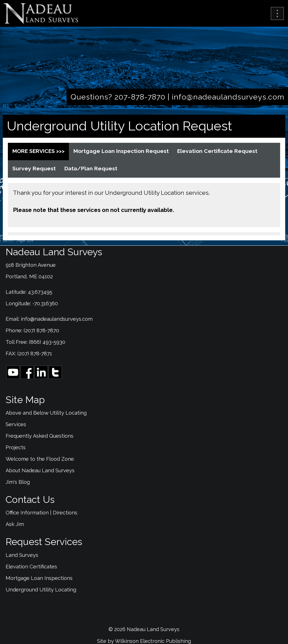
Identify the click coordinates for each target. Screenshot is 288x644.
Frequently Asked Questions (39, 436)
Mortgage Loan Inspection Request (121, 151)
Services (16, 424)
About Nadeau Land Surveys (40, 470)
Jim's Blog (18, 482)
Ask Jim (15, 524)
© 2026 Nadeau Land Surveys (144, 629)
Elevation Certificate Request (217, 151)
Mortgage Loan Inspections (39, 578)
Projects (16, 447)
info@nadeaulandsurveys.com (228, 96)
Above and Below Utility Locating (46, 413)
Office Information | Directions (41, 513)
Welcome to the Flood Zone (40, 459)
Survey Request (34, 168)
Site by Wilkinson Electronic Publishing (144, 641)
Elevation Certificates (31, 567)
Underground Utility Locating (41, 590)
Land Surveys (22, 555)
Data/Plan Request (90, 168)
